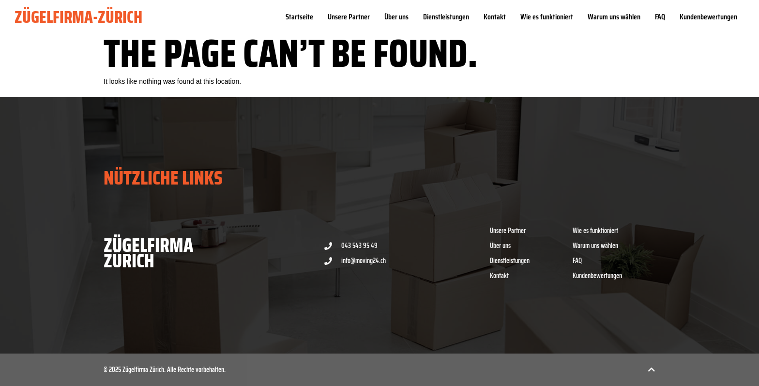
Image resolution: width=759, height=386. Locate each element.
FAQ (660, 17)
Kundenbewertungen (708, 17)
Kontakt (495, 17)
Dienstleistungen (446, 17)
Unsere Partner (349, 17)
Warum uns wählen (614, 17)
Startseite (299, 17)
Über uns (396, 17)
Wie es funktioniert (546, 17)
